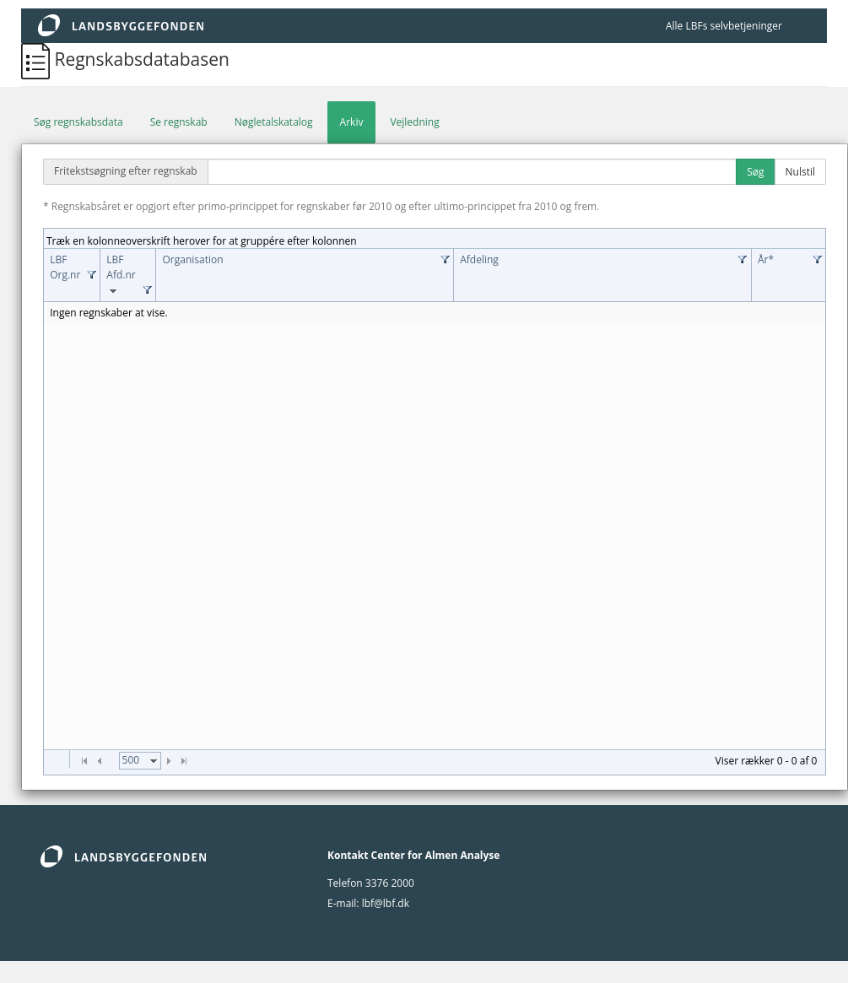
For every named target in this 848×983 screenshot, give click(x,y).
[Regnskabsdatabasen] (37, 59)
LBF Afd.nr (120, 275)
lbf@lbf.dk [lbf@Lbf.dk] (385, 903)
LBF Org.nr (65, 267)
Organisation (192, 259)
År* (766, 259)
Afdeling (479, 259)
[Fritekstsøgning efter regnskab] (472, 172)
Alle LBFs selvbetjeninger (724, 26)
